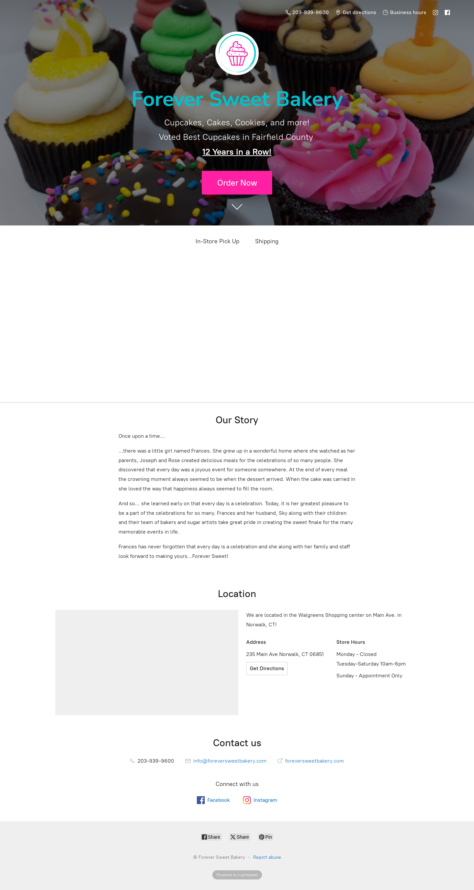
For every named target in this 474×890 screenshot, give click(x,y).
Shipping (266, 241)
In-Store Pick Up (217, 241)
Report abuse (267, 857)
